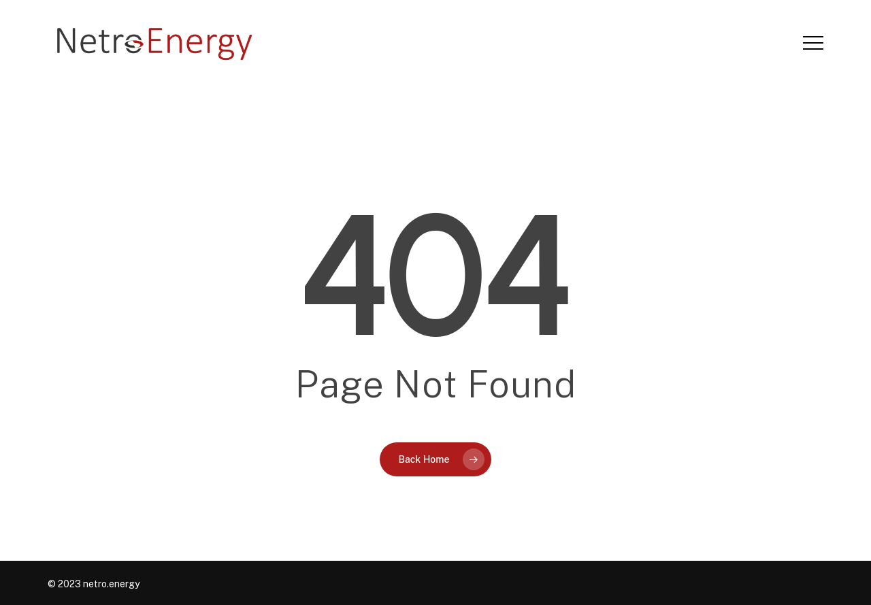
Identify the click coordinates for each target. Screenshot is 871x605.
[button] (813, 43)
